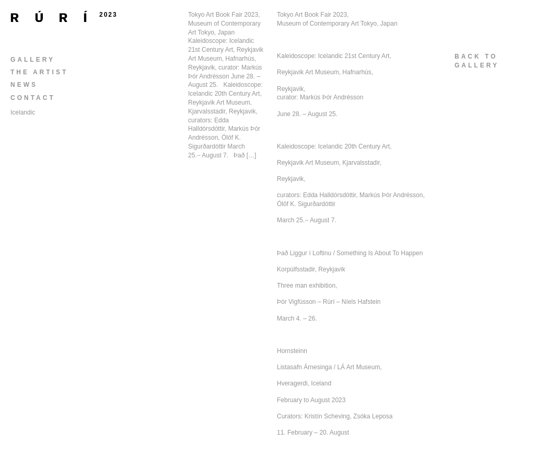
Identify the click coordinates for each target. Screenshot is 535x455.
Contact (32, 97)
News (24, 84)
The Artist (39, 72)
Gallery (32, 59)
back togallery (477, 61)
